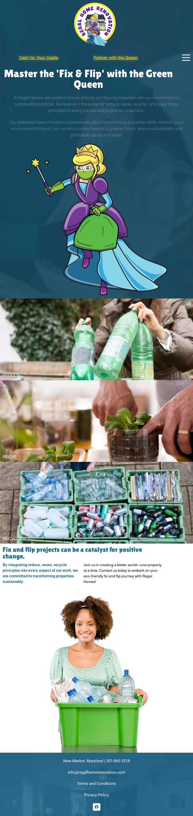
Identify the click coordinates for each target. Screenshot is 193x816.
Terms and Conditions (96, 783)
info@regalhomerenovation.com (96, 772)
